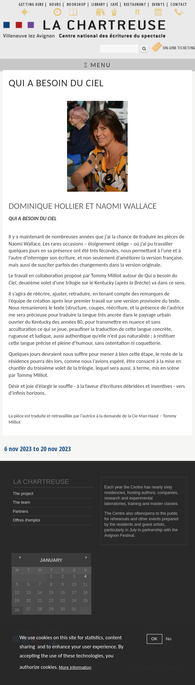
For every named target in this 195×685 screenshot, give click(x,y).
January (51, 560)
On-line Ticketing (179, 48)
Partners (20, 511)
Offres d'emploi (26, 520)
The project (23, 493)
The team (21, 502)
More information (75, 667)
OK (154, 638)
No (168, 638)
